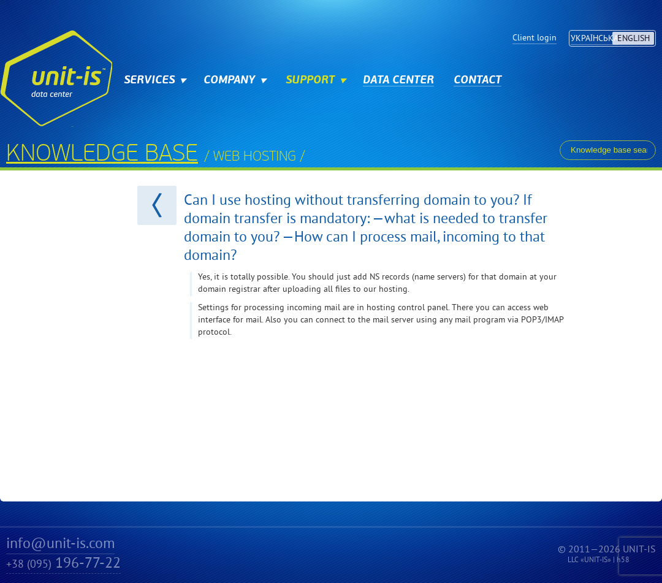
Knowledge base (102, 155)
